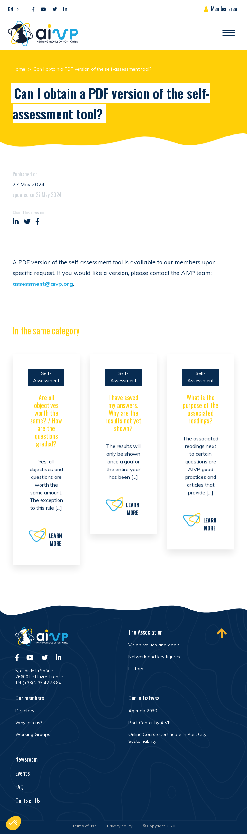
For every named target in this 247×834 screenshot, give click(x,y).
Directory (24, 711)
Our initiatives (143, 698)
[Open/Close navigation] (228, 33)
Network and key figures (154, 657)
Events (22, 773)
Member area (224, 9)
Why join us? (28, 722)
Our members (29, 698)
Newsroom (26, 759)
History (135, 669)
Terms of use (84, 825)
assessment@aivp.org (43, 283)
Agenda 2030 (142, 711)
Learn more (55, 542)
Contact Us (27, 800)
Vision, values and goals (154, 645)
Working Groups (32, 734)
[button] (12, 8)
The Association (145, 632)
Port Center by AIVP (149, 722)
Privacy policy (119, 825)
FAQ (19, 787)
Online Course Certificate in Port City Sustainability (167, 738)
